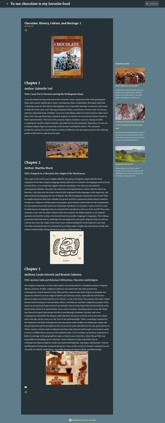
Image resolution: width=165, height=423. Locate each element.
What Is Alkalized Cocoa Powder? (126, 86)
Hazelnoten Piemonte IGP (124, 164)
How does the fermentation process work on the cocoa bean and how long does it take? (129, 125)
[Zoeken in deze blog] (148, 3)
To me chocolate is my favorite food (40, 4)
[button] (25, 30)
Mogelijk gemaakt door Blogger (82, 420)
